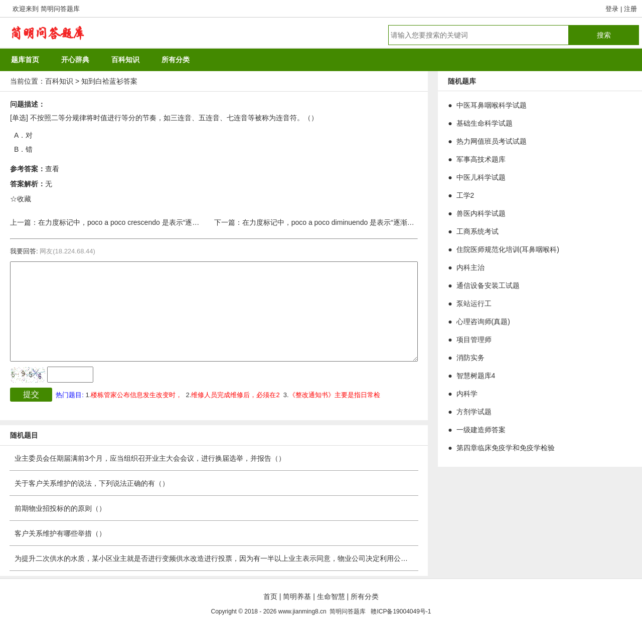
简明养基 (297, 596)
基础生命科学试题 (484, 123)
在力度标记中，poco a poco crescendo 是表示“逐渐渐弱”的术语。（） (148, 222)
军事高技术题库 (481, 159)
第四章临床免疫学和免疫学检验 (505, 448)
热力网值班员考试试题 (491, 141)
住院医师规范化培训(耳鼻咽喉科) (507, 249)
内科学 (466, 394)
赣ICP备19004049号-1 (401, 611)
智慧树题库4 (476, 376)
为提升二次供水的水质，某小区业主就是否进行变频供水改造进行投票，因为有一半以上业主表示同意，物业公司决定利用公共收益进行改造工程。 (243, 558)
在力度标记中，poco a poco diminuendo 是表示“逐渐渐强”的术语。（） (354, 222)
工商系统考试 (477, 231)
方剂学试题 (474, 412)
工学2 (465, 195)
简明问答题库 (60, 9)
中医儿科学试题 (481, 177)
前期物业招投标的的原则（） (60, 508)
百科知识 (59, 81)
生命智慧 (331, 596)
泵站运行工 (474, 303)
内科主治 (470, 267)
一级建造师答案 (481, 430)
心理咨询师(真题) (483, 322)
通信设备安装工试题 (488, 285)
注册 (630, 9)
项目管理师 (474, 340)
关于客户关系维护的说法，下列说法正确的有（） (92, 483)
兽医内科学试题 (481, 213)
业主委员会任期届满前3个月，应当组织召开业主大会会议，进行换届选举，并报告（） (150, 458)
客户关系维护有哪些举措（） (60, 533)
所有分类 (365, 596)
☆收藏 (20, 199)
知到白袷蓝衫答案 (109, 81)
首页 (270, 596)
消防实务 (470, 358)
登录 (611, 9)
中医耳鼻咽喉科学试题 (491, 105)
